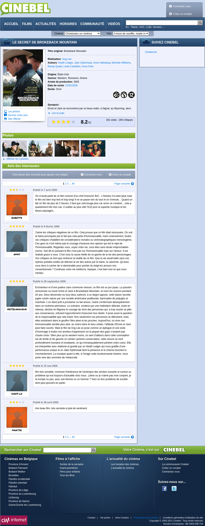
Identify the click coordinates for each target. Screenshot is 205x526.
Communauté (92, 24)
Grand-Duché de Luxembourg (25, 504)
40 (73, 183)
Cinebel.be (151, 52)
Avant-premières (69, 468)
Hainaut (13, 486)
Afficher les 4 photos (15, 159)
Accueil (11, 24)
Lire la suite (58, 113)
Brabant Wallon (17, 471)
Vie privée (105, 517)
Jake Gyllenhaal (83, 62)
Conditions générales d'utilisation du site (183, 517)
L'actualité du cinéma (122, 468)
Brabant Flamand (18, 468)
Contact (91, 517)
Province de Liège (18, 490)
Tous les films (67, 475)
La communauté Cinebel (175, 464)
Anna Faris (87, 66)
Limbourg (14, 497)
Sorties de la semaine (71, 464)
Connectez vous (182, 6)
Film (109, 33)
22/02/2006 (71, 85)
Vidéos (114, 24)
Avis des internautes (20, 166)
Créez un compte (182, 14)
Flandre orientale (18, 482)
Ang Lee (66, 59)
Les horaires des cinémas (125, 464)
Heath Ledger (65, 62)
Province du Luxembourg (22, 493)
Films (27, 24)
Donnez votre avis (18, 115)
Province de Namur (19, 501)
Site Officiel (14, 118)
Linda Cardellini (71, 66)
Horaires (68, 24)
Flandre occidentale (19, 479)
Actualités (45, 24)
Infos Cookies (122, 517)
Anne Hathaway (101, 62)
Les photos (14, 111)
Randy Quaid (55, 66)
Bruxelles (14, 475)
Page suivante (122, 183)
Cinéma (58, 33)
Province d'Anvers (18, 464)
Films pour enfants (70, 471)
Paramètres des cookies (146, 517)
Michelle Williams (121, 62)
